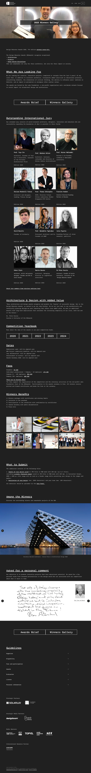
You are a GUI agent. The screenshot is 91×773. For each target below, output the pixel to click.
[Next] (88, 530)
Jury (49, 118)
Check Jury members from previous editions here (23, 289)
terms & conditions (33, 769)
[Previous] (2, 530)
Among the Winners (19, 497)
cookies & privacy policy (23, 769)
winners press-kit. (43, 51)
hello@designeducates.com (12, 769)
